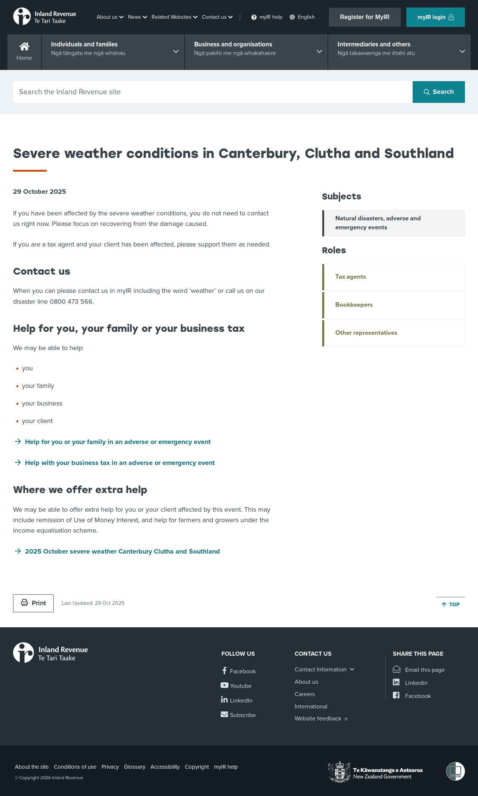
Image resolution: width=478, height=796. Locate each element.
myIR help (226, 766)
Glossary (134, 766)
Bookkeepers (354, 305)
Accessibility (165, 766)
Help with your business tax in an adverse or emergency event (120, 463)
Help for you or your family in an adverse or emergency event (118, 442)
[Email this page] (419, 670)
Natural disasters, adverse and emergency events (378, 223)
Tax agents (350, 277)
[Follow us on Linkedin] (236, 700)
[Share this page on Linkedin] (410, 683)
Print (33, 603)
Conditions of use (75, 766)
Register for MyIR (364, 17)
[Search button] (439, 92)
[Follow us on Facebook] (238, 671)
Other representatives (366, 333)
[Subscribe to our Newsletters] (238, 715)
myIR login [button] (436, 17)
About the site (32, 766)
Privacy (110, 766)
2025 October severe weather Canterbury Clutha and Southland (122, 551)
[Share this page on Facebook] (412, 696)
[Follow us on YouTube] (236, 686)
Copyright (197, 766)
